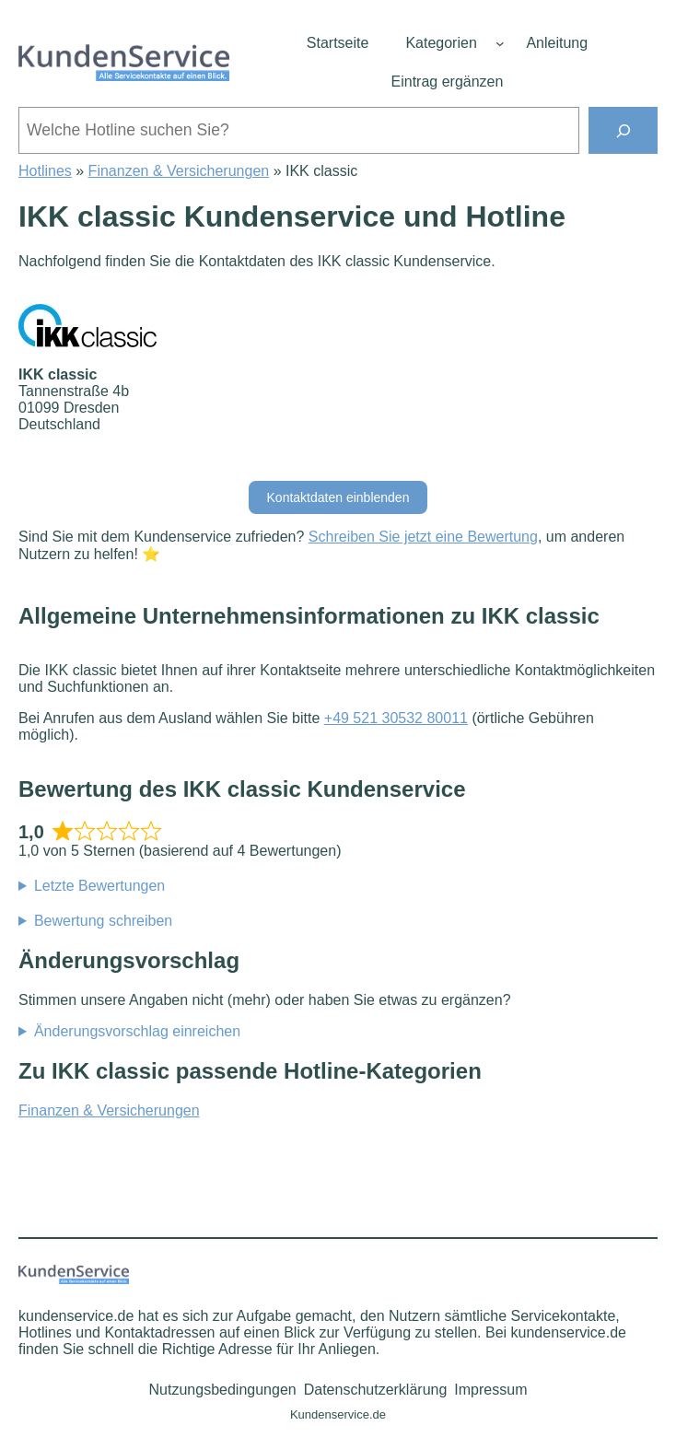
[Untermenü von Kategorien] (500, 43)
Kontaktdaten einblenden (338, 497)
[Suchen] (623, 130)
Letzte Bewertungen (99, 886)
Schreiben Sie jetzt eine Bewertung (423, 536)
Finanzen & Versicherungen (179, 171)
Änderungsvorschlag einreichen (137, 1031)
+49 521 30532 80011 (396, 718)
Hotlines (45, 171)
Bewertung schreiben (103, 921)
